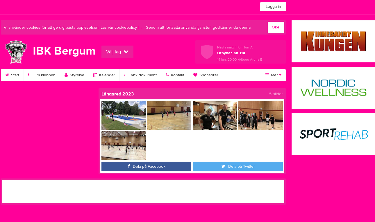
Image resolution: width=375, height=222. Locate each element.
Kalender (104, 75)
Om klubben (42, 75)
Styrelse (74, 75)
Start (12, 75)
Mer (273, 75)
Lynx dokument (140, 75)
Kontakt (175, 75)
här (141, 27)
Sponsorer (205, 75)
